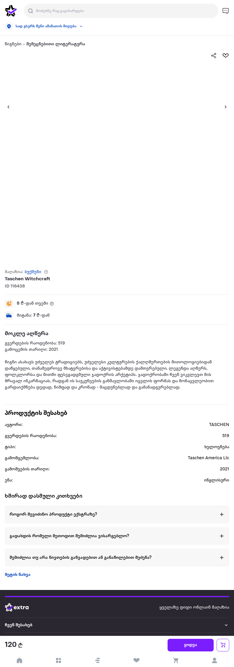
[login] (214, 660)
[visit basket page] (175, 660)
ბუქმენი (33, 272)
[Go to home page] (21, 607)
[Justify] (31, 11)
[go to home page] (11, 11)
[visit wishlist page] (136, 660)
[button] (6, 106)
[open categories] (58, 660)
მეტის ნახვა (18, 575)
